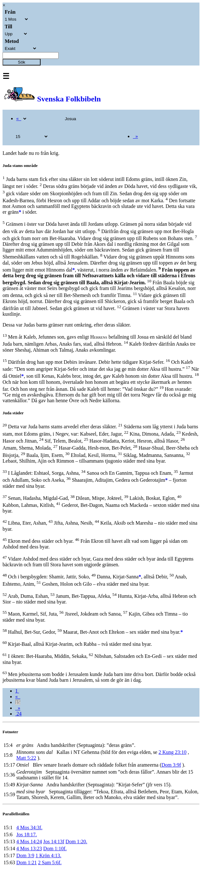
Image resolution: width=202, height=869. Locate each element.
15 (17, 702)
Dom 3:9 (25, 855)
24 (18, 713)
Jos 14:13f (53, 841)
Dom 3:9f (171, 765)
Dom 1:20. (76, 841)
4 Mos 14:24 (29, 841)
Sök (21, 62)
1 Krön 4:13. (48, 855)
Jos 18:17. (26, 834)
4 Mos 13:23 (29, 848)
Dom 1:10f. (55, 848)
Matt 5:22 (26, 758)
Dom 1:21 (26, 862)
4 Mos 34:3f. (29, 827)
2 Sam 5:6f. (50, 862)
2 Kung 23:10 (172, 752)
